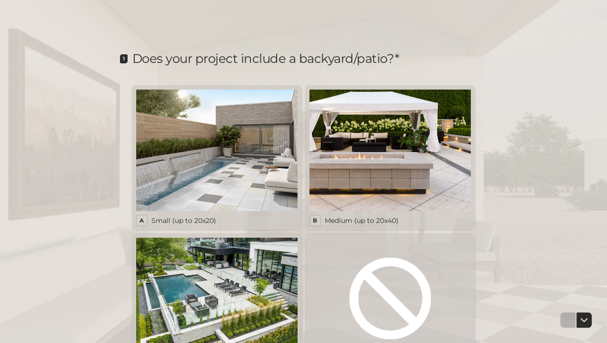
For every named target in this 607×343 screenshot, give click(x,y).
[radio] (217, 158)
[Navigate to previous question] (568, 320)
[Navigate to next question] (584, 320)
